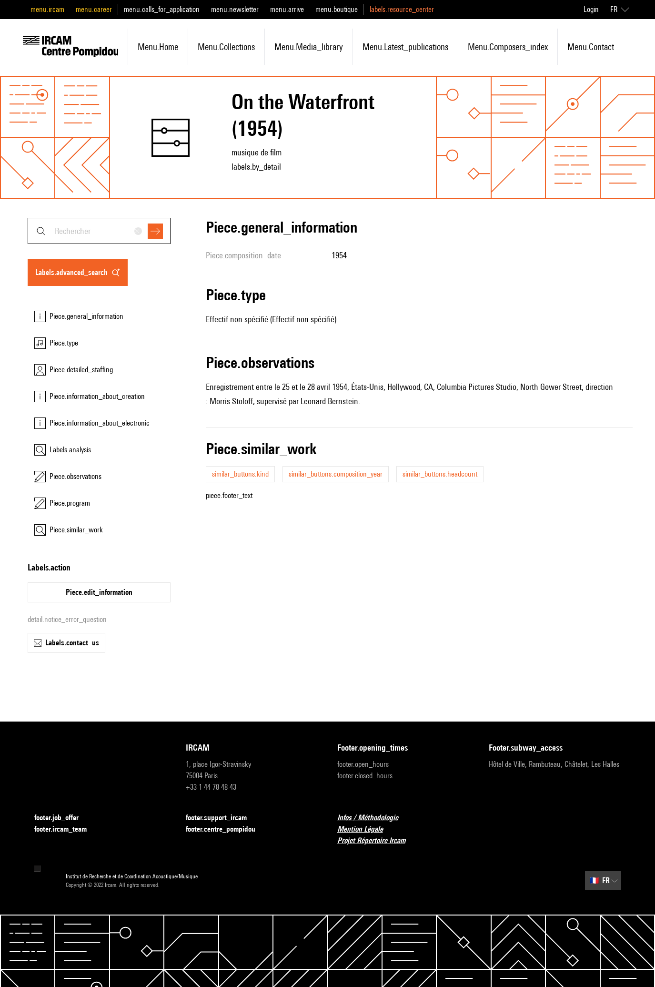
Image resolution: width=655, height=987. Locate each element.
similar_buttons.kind (240, 473)
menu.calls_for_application (162, 9)
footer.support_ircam (222, 818)
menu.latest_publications (405, 46)
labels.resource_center (402, 9)
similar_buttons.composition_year (336, 473)
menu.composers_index (508, 46)
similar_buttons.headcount (440, 473)
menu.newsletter (235, 9)
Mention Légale (365, 829)
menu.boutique (336, 9)
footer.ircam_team (66, 829)
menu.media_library (308, 46)
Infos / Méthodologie (373, 818)
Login (591, 9)
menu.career (94, 9)
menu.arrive (287, 9)
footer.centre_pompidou (226, 829)
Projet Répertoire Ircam (377, 841)
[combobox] (99, 231)
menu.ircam (47, 9)
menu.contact (590, 46)
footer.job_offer (62, 818)
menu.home (158, 46)
